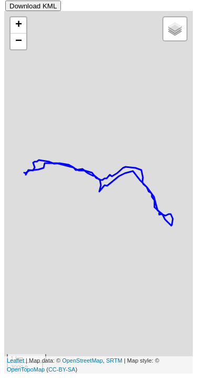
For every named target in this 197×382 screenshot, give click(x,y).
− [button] (18, 41)
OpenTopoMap (26, 369)
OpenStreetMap (82, 360)
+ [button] (18, 25)
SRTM (114, 360)
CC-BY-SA (62, 369)
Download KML (33, 6)
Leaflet (15, 360)
